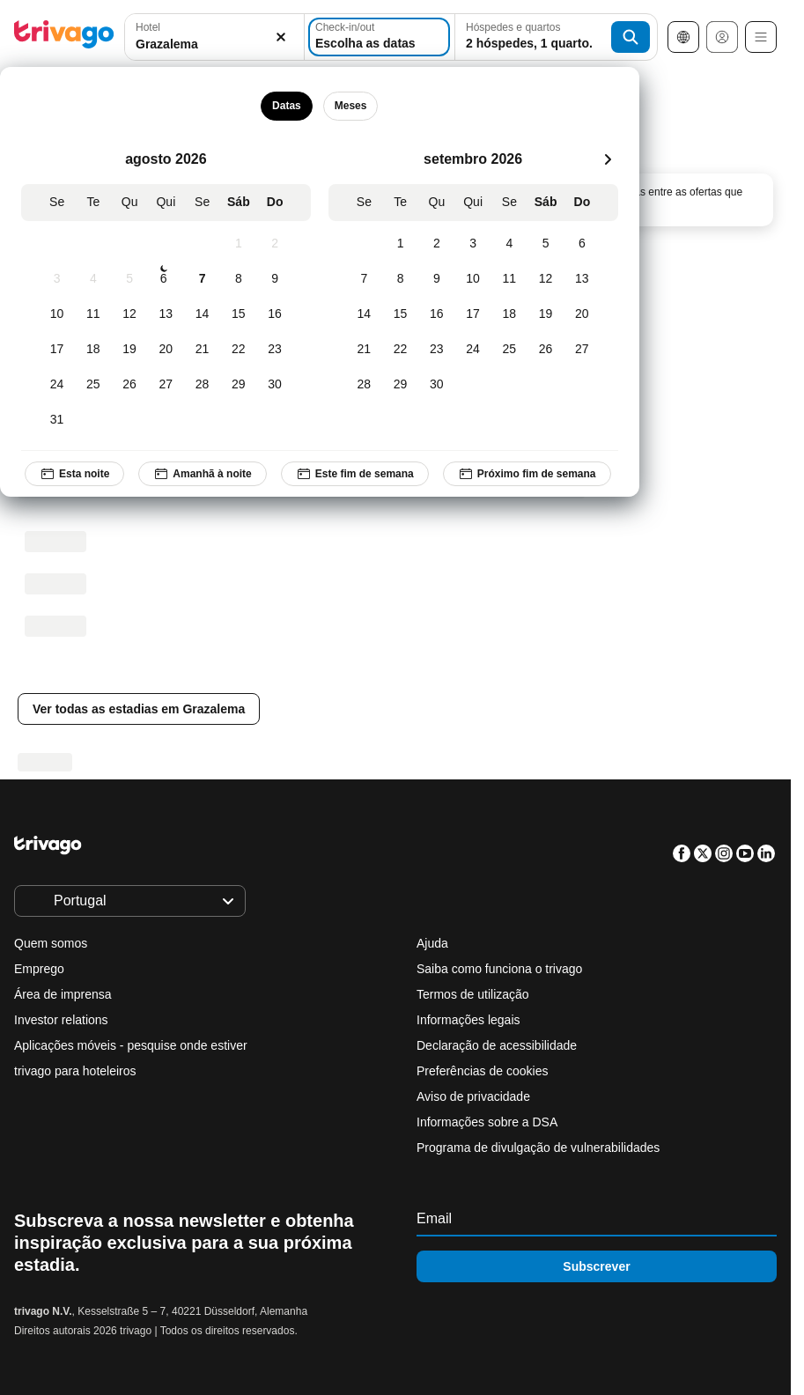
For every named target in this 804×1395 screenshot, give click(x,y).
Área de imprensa (63, 994)
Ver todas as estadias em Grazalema (139, 709)
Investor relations (61, 1020)
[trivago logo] (64, 37)
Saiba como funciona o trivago (499, 969)
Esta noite (74, 474)
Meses (351, 106)
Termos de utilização (473, 994)
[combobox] (214, 37)
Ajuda (432, 943)
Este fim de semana (355, 474)
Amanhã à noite (202, 474)
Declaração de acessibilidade (497, 1045)
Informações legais (468, 1020)
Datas (286, 106)
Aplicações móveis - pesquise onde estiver (130, 1045)
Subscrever (596, 1266)
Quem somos (50, 943)
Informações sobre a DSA (487, 1122)
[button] (214, 37)
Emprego (39, 969)
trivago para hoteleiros (75, 1071)
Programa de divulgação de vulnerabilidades (538, 1147)
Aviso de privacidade (473, 1096)
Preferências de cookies (484, 1071)
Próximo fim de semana (527, 474)
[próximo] (607, 159)
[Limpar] (281, 37)
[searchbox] (214, 44)
